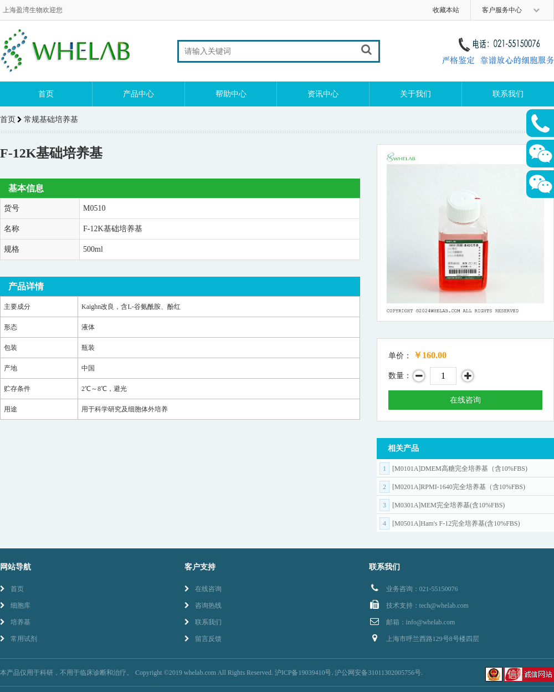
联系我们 (508, 94)
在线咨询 (465, 400)
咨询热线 (203, 605)
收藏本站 (446, 10)
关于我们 (415, 94)
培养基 (15, 622)
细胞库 (15, 605)
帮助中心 (231, 94)
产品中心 (138, 94)
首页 (46, 94)
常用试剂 (18, 639)
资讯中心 (322, 94)
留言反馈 (203, 639)
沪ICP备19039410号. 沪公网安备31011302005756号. (349, 672)
